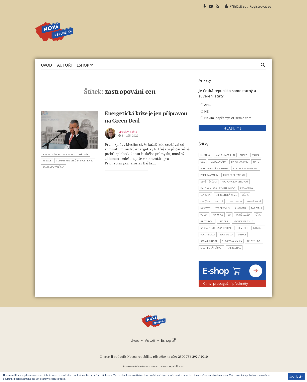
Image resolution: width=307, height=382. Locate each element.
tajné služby (243, 214)
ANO (207, 105)
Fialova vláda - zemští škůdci (217, 188)
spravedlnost (208, 241)
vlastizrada (207, 234)
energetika (234, 247)
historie (223, 221)
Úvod (46, 65)
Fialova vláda (218, 161)
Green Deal (207, 221)
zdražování (254, 201)
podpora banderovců (235, 181)
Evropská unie (239, 161)
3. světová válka (232, 241)
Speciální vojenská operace (216, 227)
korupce (218, 214)
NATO (256, 161)
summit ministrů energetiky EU (74, 160)
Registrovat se (260, 6)
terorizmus (222, 208)
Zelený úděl (254, 241)
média (245, 194)
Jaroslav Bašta (127, 131)
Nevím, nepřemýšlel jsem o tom (227, 118)
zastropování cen (53, 166)
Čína (258, 214)
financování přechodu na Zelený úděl (65, 154)
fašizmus (256, 208)
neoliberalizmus (243, 221)
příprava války (209, 174)
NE (206, 111)
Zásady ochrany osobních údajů (48, 378)
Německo (243, 227)
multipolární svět (211, 247)
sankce (242, 234)
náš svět (205, 208)
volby (204, 214)
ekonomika (246, 188)
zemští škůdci (208, 181)
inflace (47, 160)
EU (229, 214)
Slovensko (226, 234)
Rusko (243, 155)
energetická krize (226, 194)
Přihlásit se (238, 6)
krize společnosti (234, 174)
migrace (258, 227)
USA (202, 161)
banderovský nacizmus (214, 168)
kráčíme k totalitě (211, 201)
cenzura (205, 194)
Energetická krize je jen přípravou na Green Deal (147, 116)
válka (255, 155)
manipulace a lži (225, 155)
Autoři (64, 65)
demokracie (235, 201)
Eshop (84, 65)
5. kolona (240, 208)
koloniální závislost (246, 168)
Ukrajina (205, 155)
